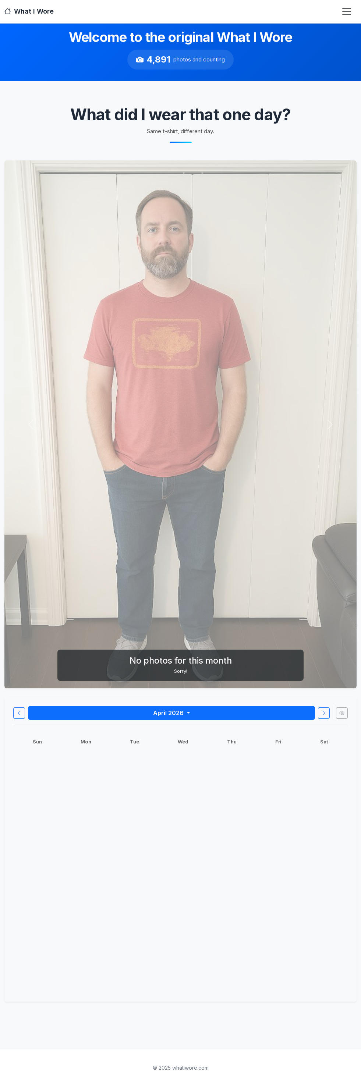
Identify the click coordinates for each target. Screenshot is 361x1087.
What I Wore (29, 11)
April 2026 (169, 713)
